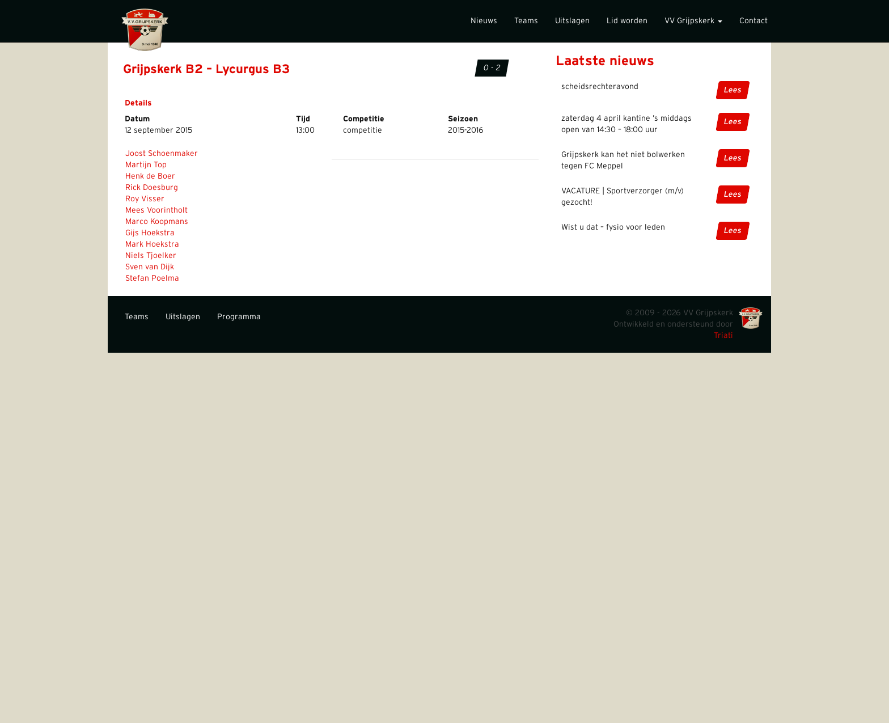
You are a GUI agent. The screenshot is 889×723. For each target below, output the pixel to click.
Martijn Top (146, 165)
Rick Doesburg (151, 188)
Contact (753, 21)
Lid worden (627, 21)
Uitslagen (572, 21)
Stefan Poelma (152, 278)
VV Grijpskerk (693, 21)
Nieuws (484, 21)
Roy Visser (144, 199)
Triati (723, 336)
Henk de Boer (150, 176)
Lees (732, 90)
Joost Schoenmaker (161, 154)
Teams (526, 21)
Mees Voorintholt (156, 210)
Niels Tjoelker (150, 256)
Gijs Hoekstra (150, 233)
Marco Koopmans (156, 222)
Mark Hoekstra (152, 244)
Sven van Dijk (149, 267)
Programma (239, 317)
